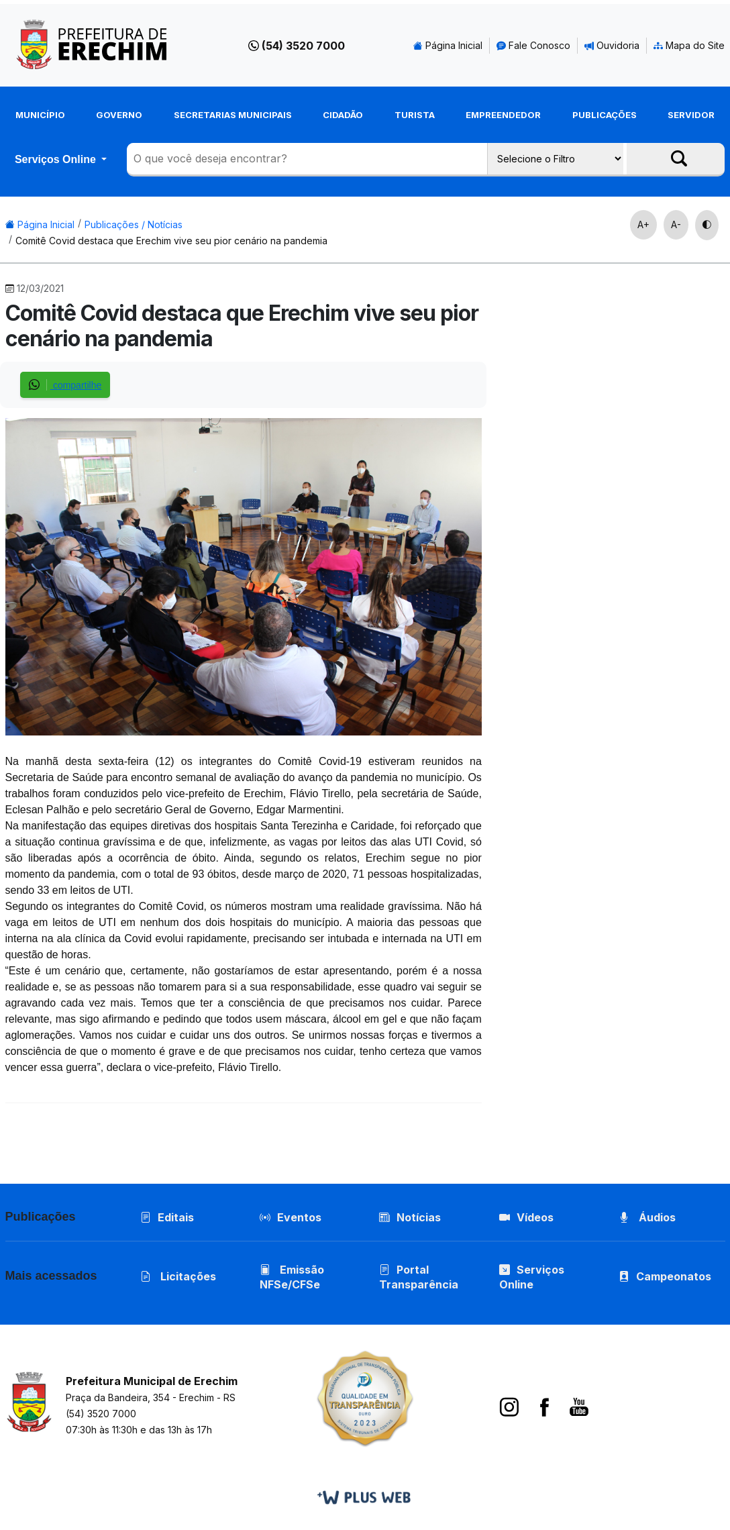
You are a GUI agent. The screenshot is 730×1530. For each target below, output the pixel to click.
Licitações (178, 1276)
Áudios (647, 1217)
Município (40, 114)
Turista (415, 114)
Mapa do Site (689, 45)
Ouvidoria (611, 45)
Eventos (299, 1217)
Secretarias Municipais (233, 114)
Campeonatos (673, 1276)
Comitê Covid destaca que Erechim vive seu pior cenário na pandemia (171, 240)
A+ (643, 224)
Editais (167, 1217)
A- (676, 224)
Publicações (604, 114)
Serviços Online (57, 159)
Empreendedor (503, 114)
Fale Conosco (533, 45)
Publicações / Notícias (133, 224)
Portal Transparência (418, 1277)
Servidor (691, 114)
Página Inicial (447, 45)
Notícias (410, 1217)
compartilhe (65, 385)
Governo (119, 114)
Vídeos (526, 1217)
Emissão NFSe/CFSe (292, 1277)
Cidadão (343, 114)
